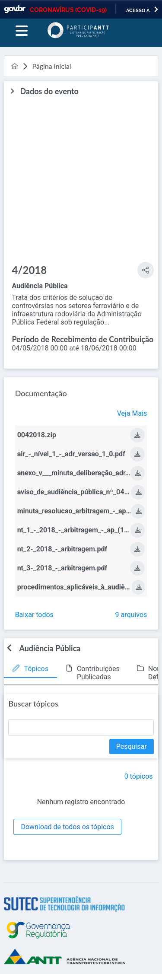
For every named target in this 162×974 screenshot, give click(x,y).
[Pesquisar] (131, 746)
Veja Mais (132, 413)
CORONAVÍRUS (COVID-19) (68, 9)
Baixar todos (34, 615)
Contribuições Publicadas (98, 673)
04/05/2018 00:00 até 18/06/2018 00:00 (74, 348)
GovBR (14, 9)
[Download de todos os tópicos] (67, 827)
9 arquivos (131, 615)
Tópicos (36, 669)
